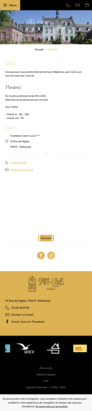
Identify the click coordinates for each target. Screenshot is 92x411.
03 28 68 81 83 (18, 162)
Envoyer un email (22, 314)
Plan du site (46, 368)
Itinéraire (46, 238)
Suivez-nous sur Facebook (28, 321)
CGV (46, 380)
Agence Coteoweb (36, 387)
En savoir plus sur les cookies (51, 406)
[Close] (88, 399)
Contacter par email (21, 169)
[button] (10, 5)
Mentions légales (45, 374)
